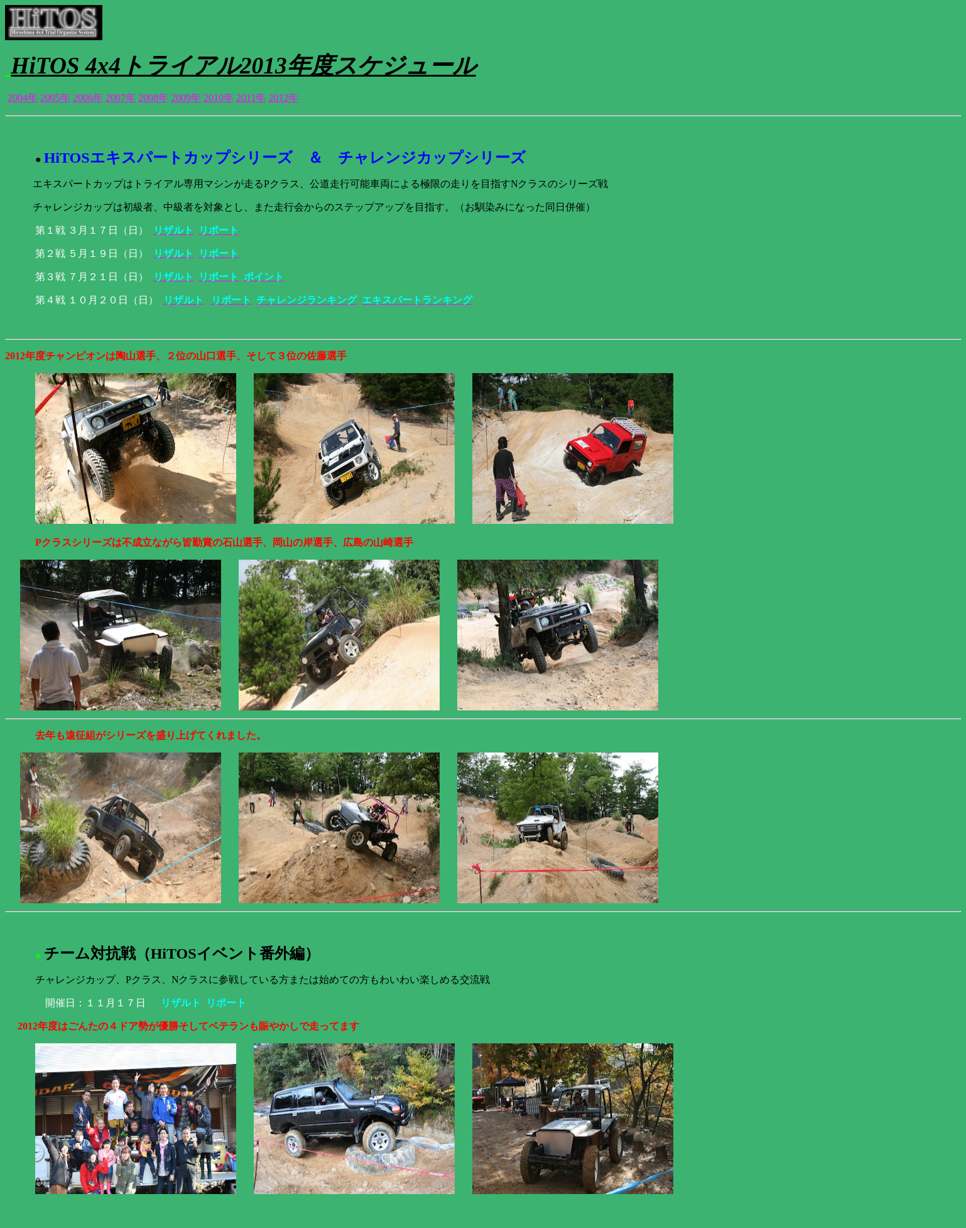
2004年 (23, 97)
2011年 (251, 97)
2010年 (219, 97)
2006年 (88, 97)
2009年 (186, 97)
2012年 (283, 97)
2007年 (121, 97)
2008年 (153, 97)
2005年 (55, 97)
